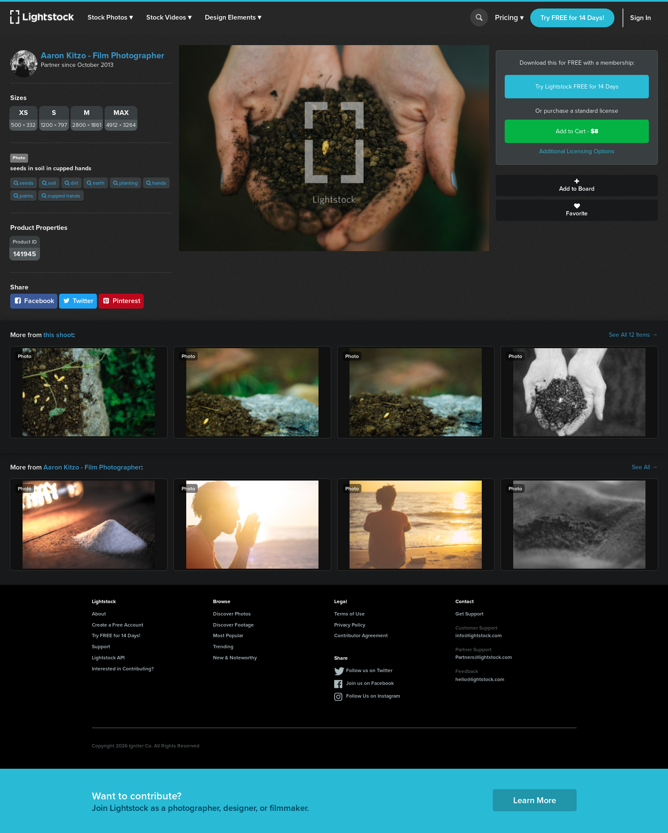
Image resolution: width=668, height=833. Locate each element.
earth (96, 182)
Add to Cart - (577, 131)
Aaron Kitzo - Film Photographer (102, 55)
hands (156, 182)
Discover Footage (233, 624)
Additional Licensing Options (576, 151)
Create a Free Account (117, 624)
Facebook (34, 301)
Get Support (469, 613)
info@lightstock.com (478, 635)
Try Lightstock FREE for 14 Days (577, 86)
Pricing (509, 18)
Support (101, 646)
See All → (645, 467)
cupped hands (61, 195)
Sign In (640, 18)
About (99, 613)
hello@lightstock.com (479, 679)
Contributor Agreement (361, 635)
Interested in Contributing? (123, 668)
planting (125, 182)
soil (49, 182)
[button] (110, 17)
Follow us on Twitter (369, 670)
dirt (71, 182)
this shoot (58, 335)
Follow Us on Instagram (373, 695)
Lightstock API (108, 657)
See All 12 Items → (633, 335)
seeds (24, 182)
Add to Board (577, 185)
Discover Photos (232, 613)
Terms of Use (349, 613)
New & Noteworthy (235, 657)
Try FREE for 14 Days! (572, 18)
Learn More (534, 800)
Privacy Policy (349, 624)
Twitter (78, 301)
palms (23, 195)
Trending (223, 646)
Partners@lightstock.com (483, 657)
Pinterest (121, 301)
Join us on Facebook (370, 683)
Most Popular (228, 635)
